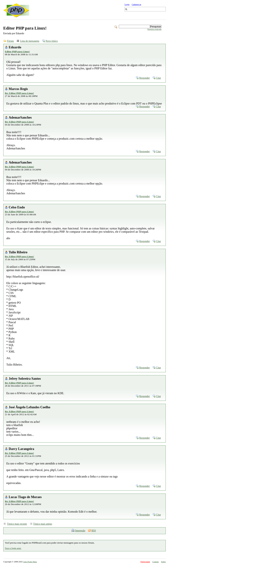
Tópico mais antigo (42, 524)
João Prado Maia (30, 562)
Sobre (163, 562)
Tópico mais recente (17, 524)
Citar (158, 78)
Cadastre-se (136, 4)
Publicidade (145, 562)
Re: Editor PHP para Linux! (19, 93)
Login (127, 4)
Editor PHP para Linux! (17, 51)
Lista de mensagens (29, 41)
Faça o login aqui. (13, 548)
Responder (144, 78)
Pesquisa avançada (154, 29)
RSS (94, 530)
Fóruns (10, 41)
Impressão (80, 530)
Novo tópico (52, 41)
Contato (155, 562)
